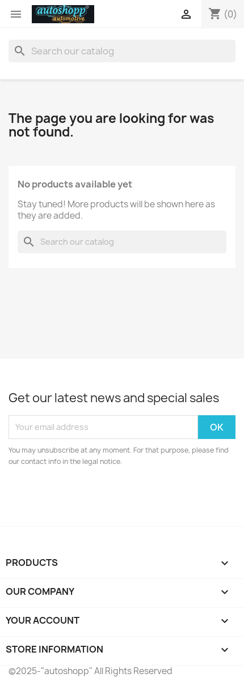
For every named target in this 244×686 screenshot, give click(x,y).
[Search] (122, 51)
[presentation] (103, 498)
